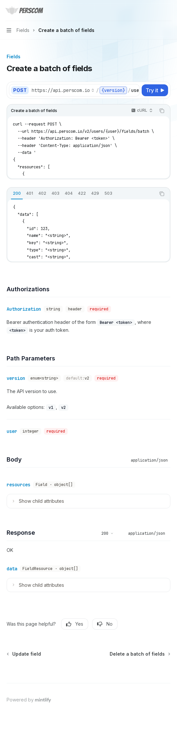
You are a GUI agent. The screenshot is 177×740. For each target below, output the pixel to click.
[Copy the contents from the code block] (162, 110)
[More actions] (168, 10)
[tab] (17, 193)
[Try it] (155, 90)
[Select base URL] (63, 90)
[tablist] (81, 193)
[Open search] (156, 10)
